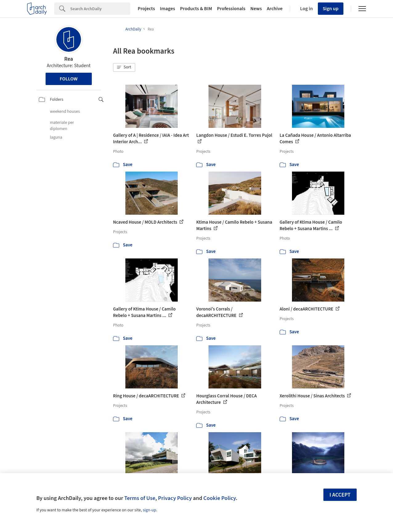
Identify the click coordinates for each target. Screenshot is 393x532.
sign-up (149, 510)
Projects (146, 8)
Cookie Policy (219, 498)
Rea (68, 59)
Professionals (231, 8)
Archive (274, 8)
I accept (340, 495)
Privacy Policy (175, 498)
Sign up (330, 8)
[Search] (100, 8)
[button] (124, 67)
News (256, 8)
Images (167, 8)
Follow (69, 78)
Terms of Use (139, 498)
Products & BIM (196, 8)
